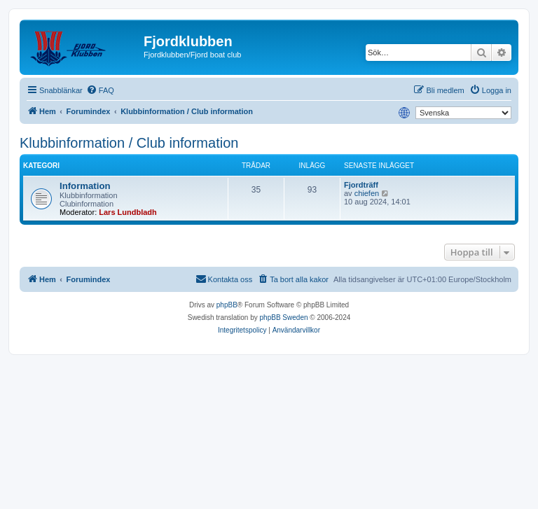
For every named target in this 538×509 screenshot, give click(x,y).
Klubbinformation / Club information (129, 143)
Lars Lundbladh (128, 212)
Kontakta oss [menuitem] (224, 279)
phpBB (226, 305)
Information (85, 186)
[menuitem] (100, 90)
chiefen (366, 193)
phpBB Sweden (284, 317)
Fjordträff (361, 185)
